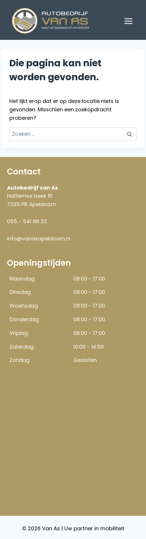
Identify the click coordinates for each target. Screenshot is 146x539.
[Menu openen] (128, 21)
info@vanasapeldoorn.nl (38, 238)
